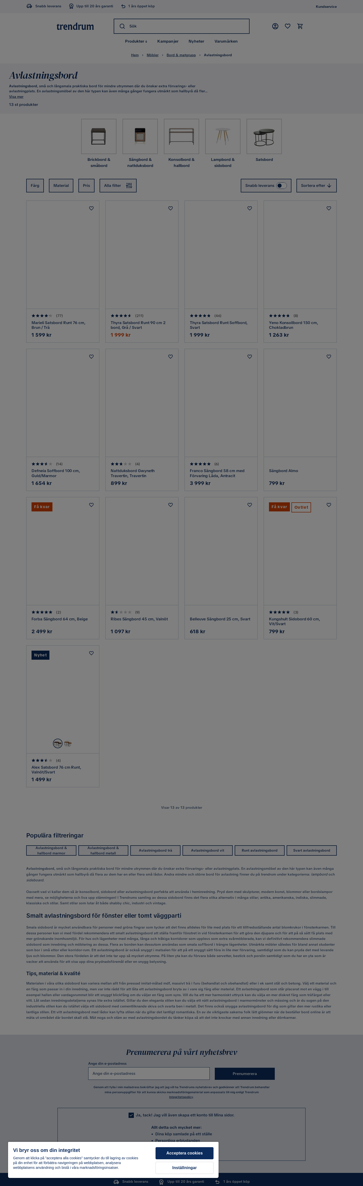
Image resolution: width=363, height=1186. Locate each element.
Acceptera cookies (184, 1153)
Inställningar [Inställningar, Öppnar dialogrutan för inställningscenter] (184, 1168)
